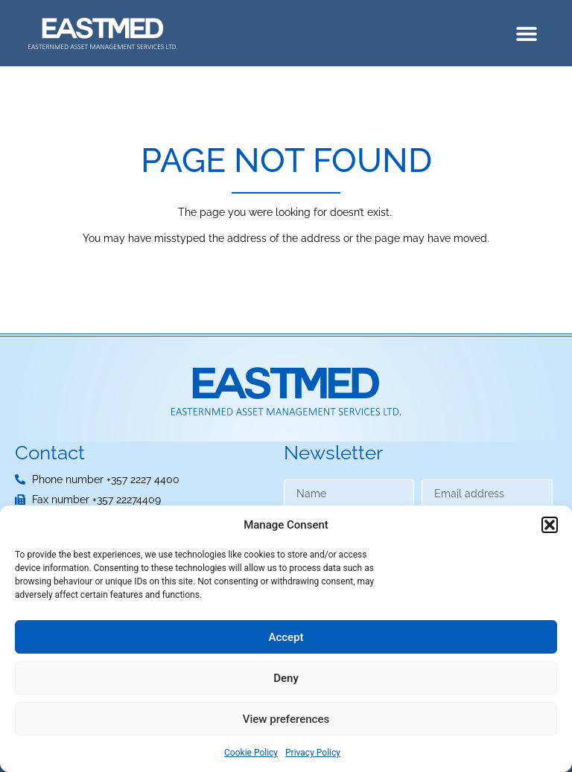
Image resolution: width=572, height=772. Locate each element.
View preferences (286, 719)
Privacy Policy (312, 752)
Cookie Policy (251, 752)
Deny (286, 678)
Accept (285, 637)
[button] (549, 524)
